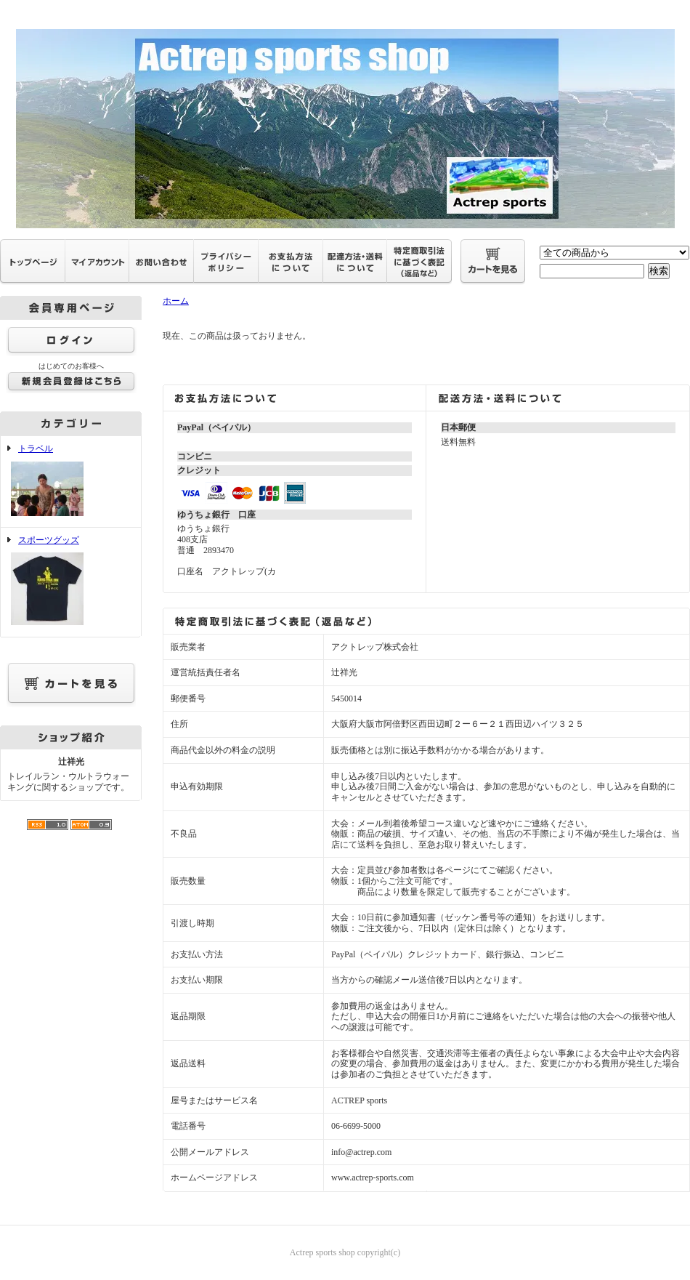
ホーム (176, 301)
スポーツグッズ (70, 582)
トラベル (70, 481)
